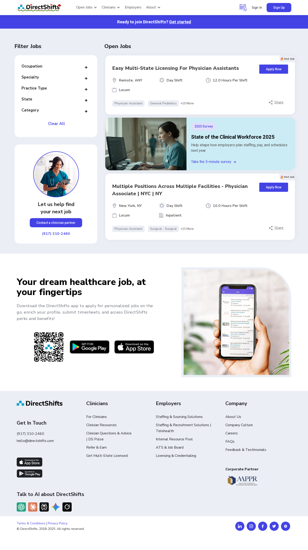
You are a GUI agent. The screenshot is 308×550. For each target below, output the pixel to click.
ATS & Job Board (170, 447)
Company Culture (239, 425)
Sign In (257, 7)
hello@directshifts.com (35, 440)
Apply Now (273, 69)
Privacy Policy (58, 523)
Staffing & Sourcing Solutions (179, 416)
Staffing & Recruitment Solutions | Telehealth (183, 428)
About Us (233, 416)
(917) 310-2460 (56, 233)
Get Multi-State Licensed (107, 455)
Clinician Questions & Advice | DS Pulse (109, 436)
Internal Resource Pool (174, 439)
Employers (133, 7)
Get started (180, 21)
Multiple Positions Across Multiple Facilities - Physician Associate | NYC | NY (180, 190)
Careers (231, 433)
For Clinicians (96, 416)
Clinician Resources (101, 425)
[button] (86, 7)
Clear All (56, 124)
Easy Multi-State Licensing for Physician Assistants (175, 68)
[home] (44, 8)
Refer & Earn (96, 447)
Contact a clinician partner (56, 223)
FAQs (230, 441)
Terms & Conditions (31, 523)
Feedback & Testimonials (245, 449)
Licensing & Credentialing (176, 455)
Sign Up (279, 7)
